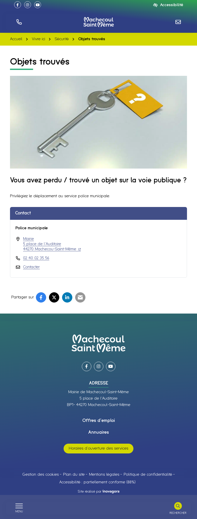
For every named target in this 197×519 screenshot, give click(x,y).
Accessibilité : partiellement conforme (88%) (97, 482)
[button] (19, 22)
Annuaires (98, 432)
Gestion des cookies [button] (40, 474)
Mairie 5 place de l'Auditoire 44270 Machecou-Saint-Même (52, 244)
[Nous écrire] (178, 22)
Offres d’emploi (98, 420)
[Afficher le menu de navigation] (19, 508)
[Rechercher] (178, 508)
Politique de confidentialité (148, 474)
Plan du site (74, 474)
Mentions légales (104, 474)
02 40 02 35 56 (36, 258)
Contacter (31, 267)
